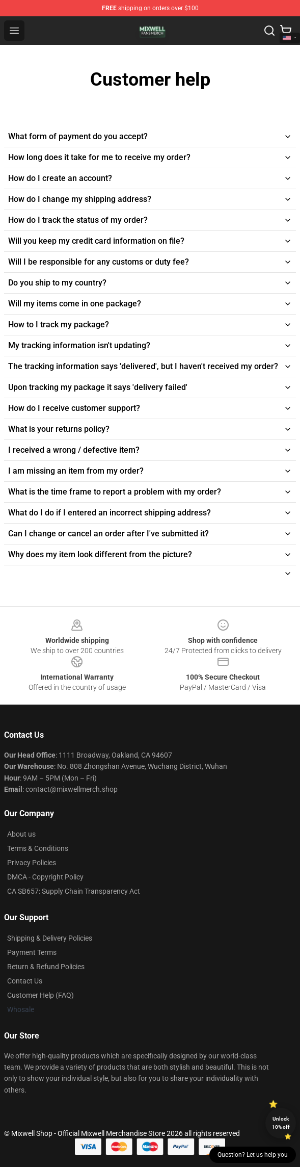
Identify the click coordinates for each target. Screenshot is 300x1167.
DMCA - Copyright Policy (45, 877)
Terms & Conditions (37, 848)
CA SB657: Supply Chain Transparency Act (73, 891)
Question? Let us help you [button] (252, 1154)
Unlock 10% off (281, 1123)
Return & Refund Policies (46, 967)
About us (21, 834)
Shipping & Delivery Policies (49, 938)
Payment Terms (32, 952)
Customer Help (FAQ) (40, 995)
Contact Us (24, 981)
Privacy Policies (31, 863)
